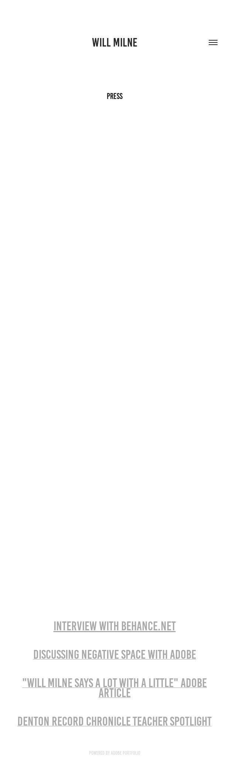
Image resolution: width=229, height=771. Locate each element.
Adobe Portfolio (125, 753)
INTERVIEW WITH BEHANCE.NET (115, 626)
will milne (114, 42)
